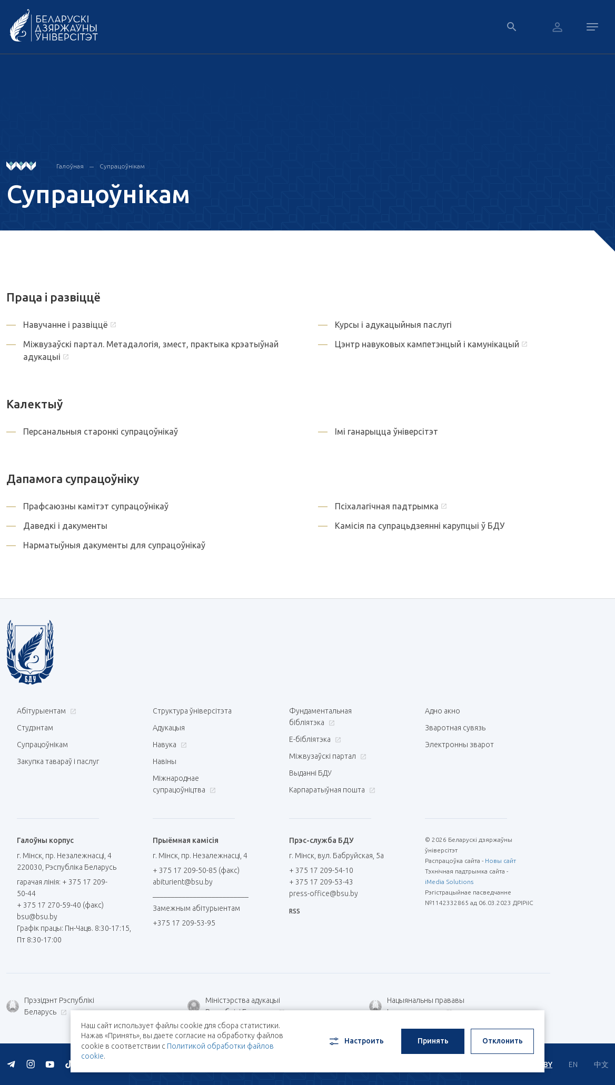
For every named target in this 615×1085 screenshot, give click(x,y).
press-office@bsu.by (323, 893)
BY (547, 1064)
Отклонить (502, 1041)
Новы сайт (500, 860)
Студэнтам (35, 728)
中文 (601, 1064)
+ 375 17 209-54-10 (321, 870)
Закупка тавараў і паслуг (58, 761)
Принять (433, 1041)
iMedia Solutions (449, 881)
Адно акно (442, 711)
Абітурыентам (45, 711)
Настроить (356, 1041)
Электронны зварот (459, 744)
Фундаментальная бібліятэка (320, 717)
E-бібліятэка (314, 739)
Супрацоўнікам (42, 744)
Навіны (164, 761)
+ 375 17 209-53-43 (321, 882)
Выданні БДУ (310, 773)
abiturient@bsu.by (183, 882)
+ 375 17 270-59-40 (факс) (60, 905)
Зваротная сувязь (455, 728)
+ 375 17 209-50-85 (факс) (196, 870)
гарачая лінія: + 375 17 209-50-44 (62, 888)
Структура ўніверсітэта (192, 711)
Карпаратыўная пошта (331, 790)
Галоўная (70, 166)
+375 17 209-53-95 (184, 923)
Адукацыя (169, 728)
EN (573, 1064)
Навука (168, 744)
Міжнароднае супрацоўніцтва (184, 784)
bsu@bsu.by (37, 916)
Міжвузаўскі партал (326, 756)
